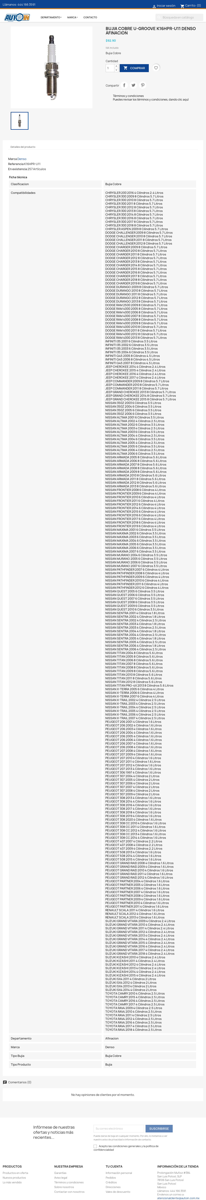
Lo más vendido (12, 1182)
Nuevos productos (14, 1177)
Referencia (16, 164)
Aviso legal (60, 1177)
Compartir (124, 85)
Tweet (133, 85)
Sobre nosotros (64, 1187)
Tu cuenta (114, 1166)
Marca (12, 159)
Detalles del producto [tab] (22, 147)
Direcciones (113, 1187)
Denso (21, 159)
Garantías (60, 1173)
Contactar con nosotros (69, 1191)
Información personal (119, 1173)
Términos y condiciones (69, 1182)
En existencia (17, 169)
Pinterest (142, 85)
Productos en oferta (15, 1173)
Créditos (111, 1182)
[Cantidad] (110, 68)
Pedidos (111, 1177)
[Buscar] (179, 17)
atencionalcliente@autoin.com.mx (178, 1198)
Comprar (134, 68)
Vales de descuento (118, 1191)
